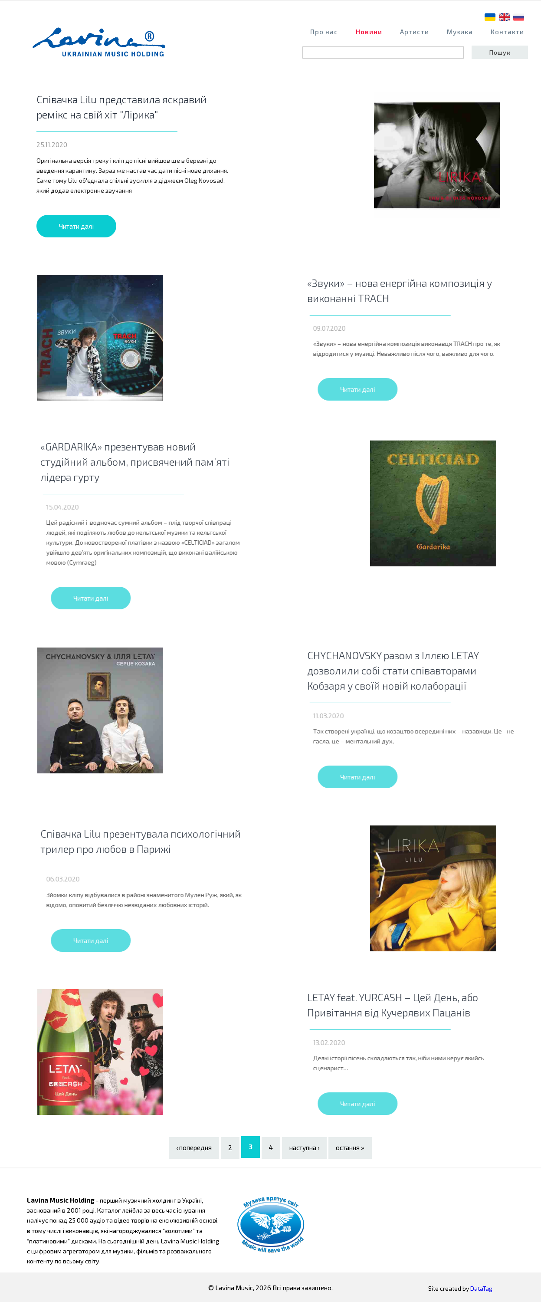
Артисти (414, 32)
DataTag (481, 1287)
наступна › (304, 1147)
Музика (460, 32)
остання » (350, 1147)
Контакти (507, 32)
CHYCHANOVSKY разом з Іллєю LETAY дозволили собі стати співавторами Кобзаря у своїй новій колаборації (424, 669)
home (101, 46)
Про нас (324, 32)
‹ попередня (194, 1147)
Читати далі (76, 226)
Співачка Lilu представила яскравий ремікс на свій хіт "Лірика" (121, 107)
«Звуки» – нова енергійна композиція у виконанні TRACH (430, 290)
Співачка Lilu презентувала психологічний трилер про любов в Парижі (172, 841)
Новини (369, 32)
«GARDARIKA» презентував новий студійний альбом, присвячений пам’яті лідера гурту (166, 461)
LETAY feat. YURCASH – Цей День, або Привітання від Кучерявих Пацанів (423, 1004)
